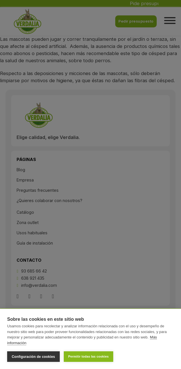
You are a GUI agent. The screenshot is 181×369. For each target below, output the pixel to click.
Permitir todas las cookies (88, 356)
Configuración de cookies (33, 357)
